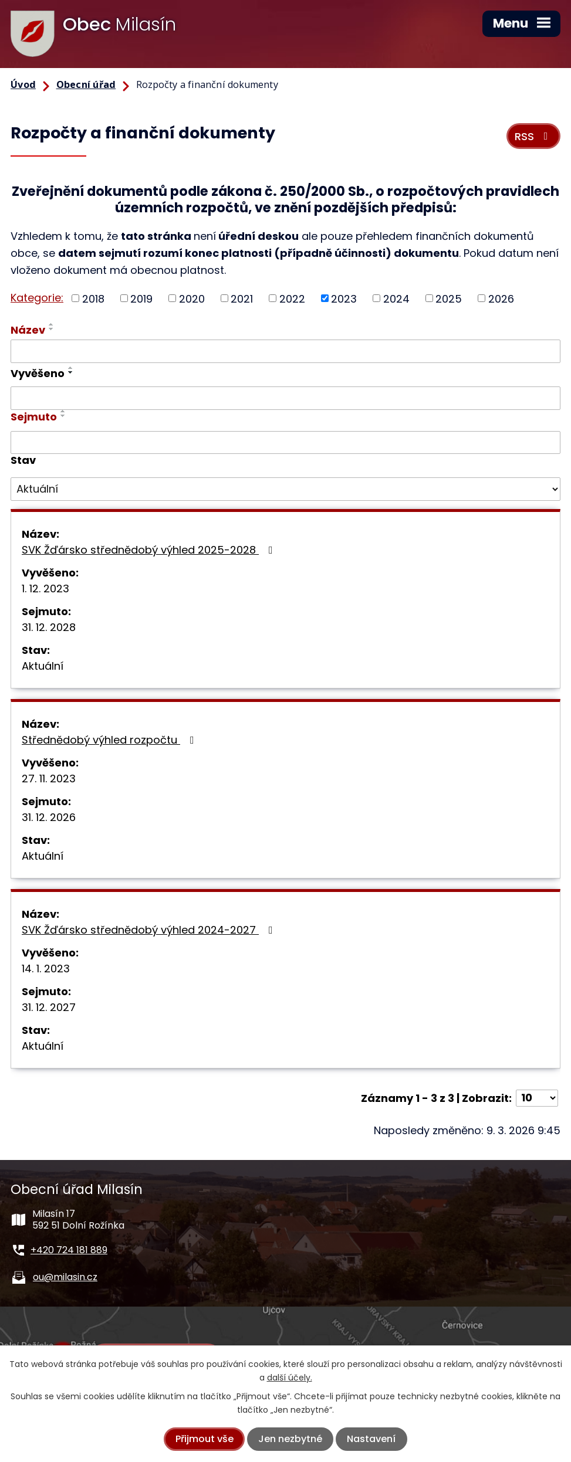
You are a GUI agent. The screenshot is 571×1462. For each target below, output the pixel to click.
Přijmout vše (204, 1439)
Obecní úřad (86, 84)
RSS (534, 136)
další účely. (289, 1377)
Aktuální (42, 666)
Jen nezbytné (290, 1439)
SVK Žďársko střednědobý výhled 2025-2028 (150, 549)
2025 (448, 298)
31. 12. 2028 (49, 627)
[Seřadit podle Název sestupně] (51, 329)
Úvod (23, 84)
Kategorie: (37, 297)
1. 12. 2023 (45, 588)
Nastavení (371, 1439)
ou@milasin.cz (65, 1277)
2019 (141, 298)
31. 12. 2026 (49, 817)
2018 (93, 298)
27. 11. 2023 (49, 778)
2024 (396, 298)
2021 (242, 298)
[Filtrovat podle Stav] (285, 489)
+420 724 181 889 (69, 1250)
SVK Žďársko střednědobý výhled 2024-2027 (150, 929)
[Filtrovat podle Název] (285, 351)
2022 (292, 298)
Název (28, 330)
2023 (344, 298)
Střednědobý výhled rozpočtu (110, 739)
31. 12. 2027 (49, 1007)
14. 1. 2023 (46, 968)
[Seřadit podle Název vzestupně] (51, 324)
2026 (501, 298)
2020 (192, 298)
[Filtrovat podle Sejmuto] (285, 442)
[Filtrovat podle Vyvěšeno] (285, 398)
